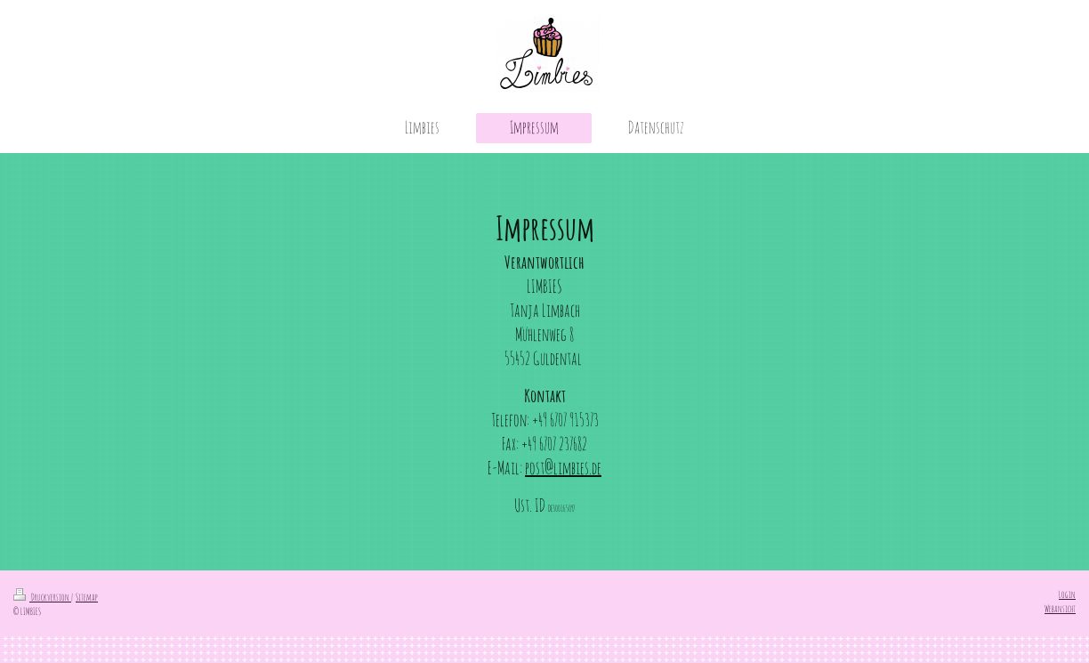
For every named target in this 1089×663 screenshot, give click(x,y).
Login (1067, 594)
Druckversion (42, 597)
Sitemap (87, 597)
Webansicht (1060, 608)
